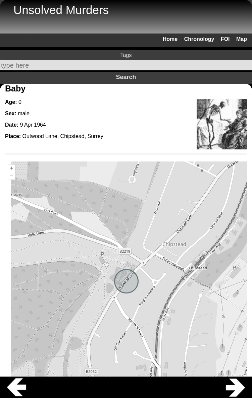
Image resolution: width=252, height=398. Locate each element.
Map (241, 39)
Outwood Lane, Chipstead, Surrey (62, 136)
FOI (225, 39)
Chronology (199, 39)
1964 (40, 125)
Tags (126, 55)
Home (170, 39)
